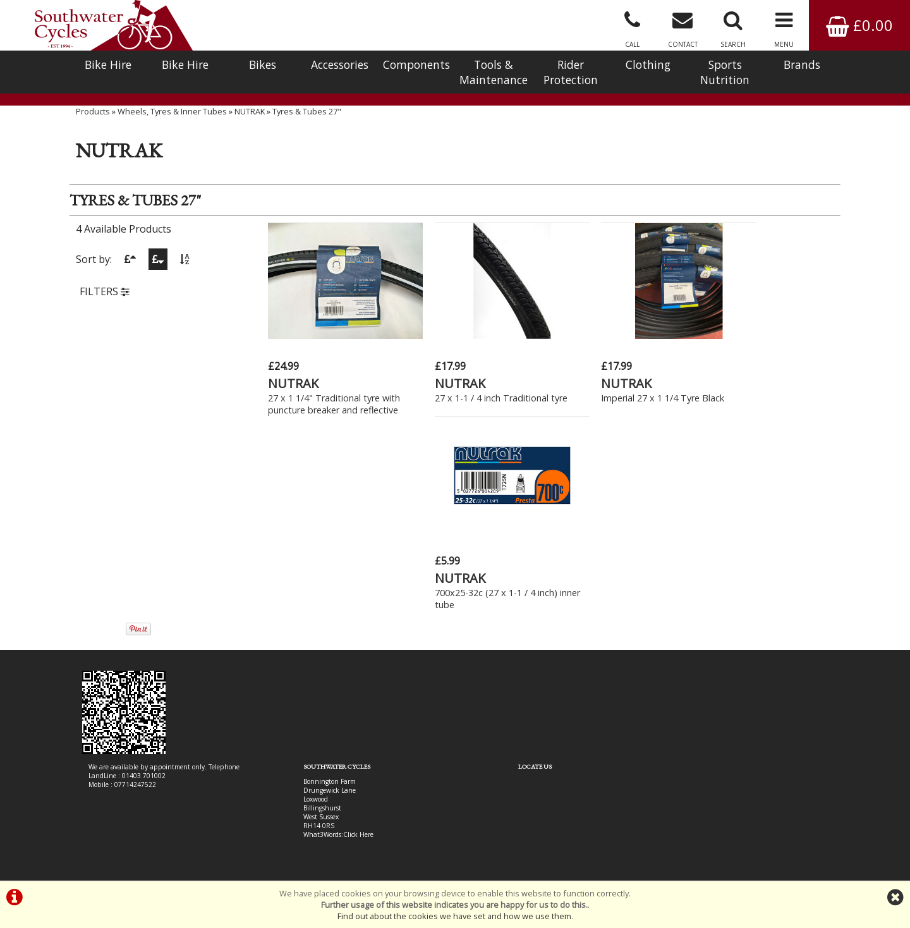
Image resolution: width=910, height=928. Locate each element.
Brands (802, 64)
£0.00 (859, 25)
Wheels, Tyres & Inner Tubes (172, 123)
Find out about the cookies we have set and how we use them (454, 916)
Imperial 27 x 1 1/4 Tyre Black (619, 392)
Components (416, 64)
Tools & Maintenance (493, 72)
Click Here (330, 646)
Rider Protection (570, 72)
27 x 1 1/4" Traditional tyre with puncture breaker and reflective (324, 404)
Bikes (262, 64)
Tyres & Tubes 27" (306, 123)
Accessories (339, 64)
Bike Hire (108, 64)
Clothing (648, 64)
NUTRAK (249, 123)
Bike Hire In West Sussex (124, 835)
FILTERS (105, 305)
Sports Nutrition (724, 72)
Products (93, 123)
